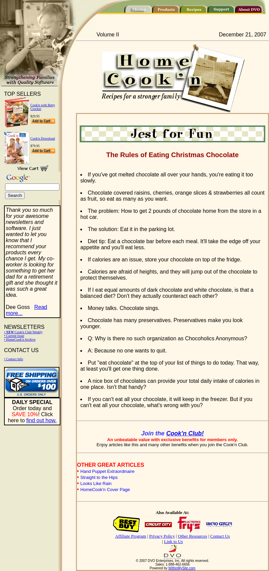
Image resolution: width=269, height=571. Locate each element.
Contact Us (220, 536)
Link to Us (173, 541)
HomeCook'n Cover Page (105, 489)
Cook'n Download (42, 138)
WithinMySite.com (181, 568)
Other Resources (192, 536)
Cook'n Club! (185, 433)
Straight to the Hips (99, 477)
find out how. (41, 420)
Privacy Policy (162, 536)
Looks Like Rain (96, 483)
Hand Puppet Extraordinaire (107, 471)
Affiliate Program (130, 536)
